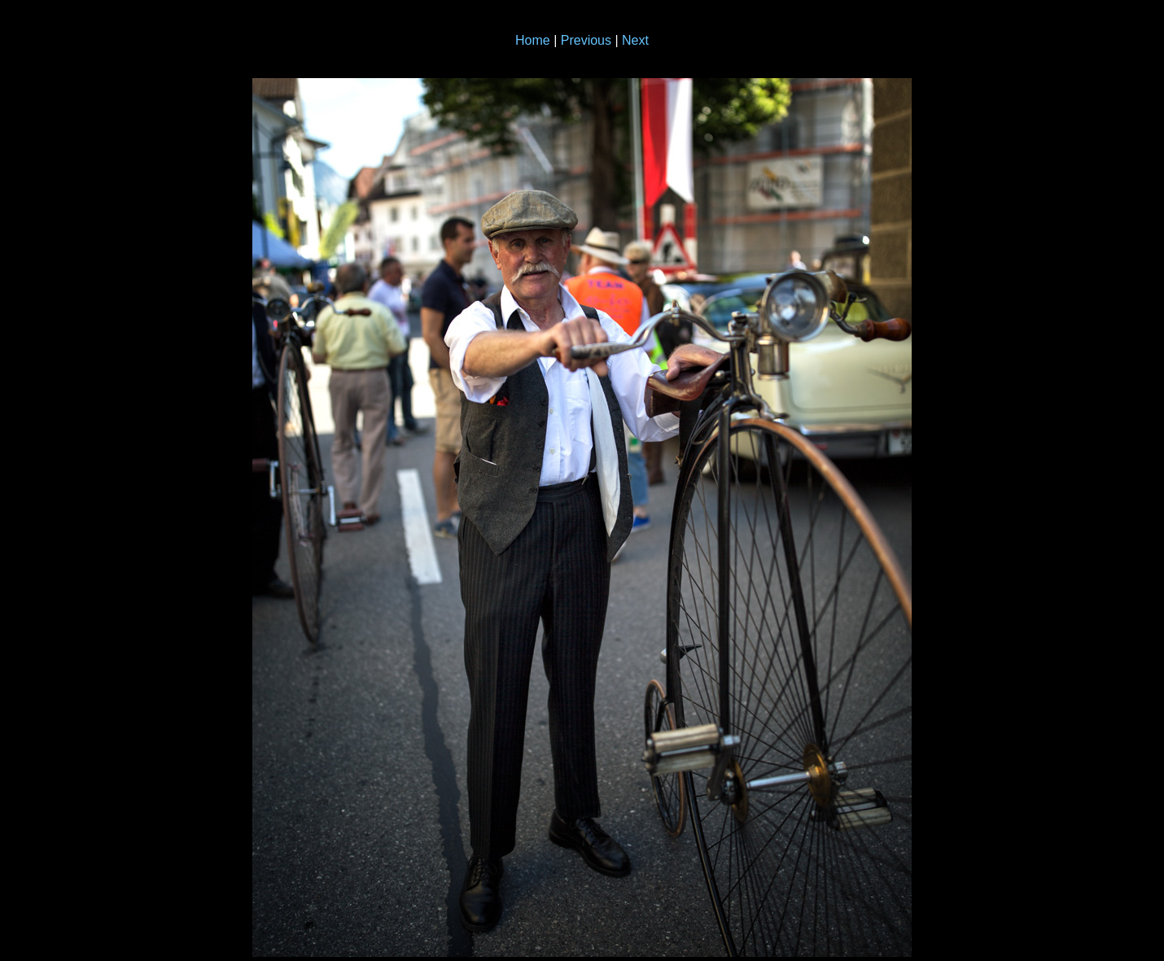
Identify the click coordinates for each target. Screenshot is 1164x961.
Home (532, 40)
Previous (586, 40)
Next (635, 40)
